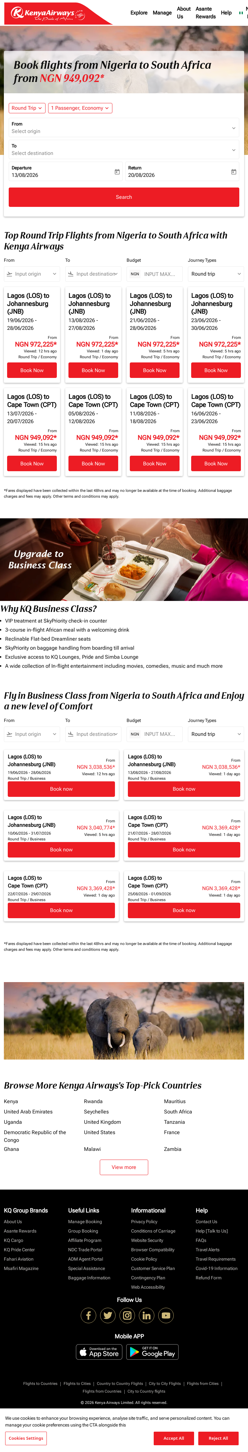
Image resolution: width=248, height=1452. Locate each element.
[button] (80, 108)
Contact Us (206, 1221)
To (14, 145)
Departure (21, 167)
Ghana (11, 1149)
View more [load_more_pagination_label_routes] (124, 1167)
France (172, 1132)
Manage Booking (85, 1221)
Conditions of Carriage (153, 1231)
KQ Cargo (13, 1240)
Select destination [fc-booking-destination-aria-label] (32, 153)
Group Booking (83, 1231)
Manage (162, 13)
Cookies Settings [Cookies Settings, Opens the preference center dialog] (26, 1438)
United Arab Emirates (28, 1112)
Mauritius (175, 1101)
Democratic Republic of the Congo (35, 1136)
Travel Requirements (216, 1259)
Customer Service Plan (153, 1268)
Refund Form (209, 1277)
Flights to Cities (77, 1383)
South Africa (178, 1112)
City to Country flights (146, 1391)
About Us (184, 13)
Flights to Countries (40, 1383)
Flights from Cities (203, 1383)
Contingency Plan (148, 1277)
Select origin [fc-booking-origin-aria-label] (26, 131)
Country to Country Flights (120, 1383)
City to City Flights (165, 1383)
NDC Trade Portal (85, 1249)
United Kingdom (102, 1122)
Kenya (11, 1101)
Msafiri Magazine (21, 1268)
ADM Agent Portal (85, 1259)
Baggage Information (89, 1277)
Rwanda (93, 1101)
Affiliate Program (84, 1240)
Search (124, 197)
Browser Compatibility (152, 1249)
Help (226, 13)
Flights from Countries (102, 1391)
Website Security (147, 1240)
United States (99, 1132)
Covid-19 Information (217, 1268)
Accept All (174, 1438)
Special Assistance (86, 1268)
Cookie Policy (144, 1259)
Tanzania (174, 1122)
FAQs (201, 1240)
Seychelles (96, 1112)
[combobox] (35, 274)
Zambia (172, 1149)
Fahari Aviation (19, 1259)
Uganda (13, 1122)
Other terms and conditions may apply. (86, 496)
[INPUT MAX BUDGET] (160, 274)
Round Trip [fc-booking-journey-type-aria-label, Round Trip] (24, 108)
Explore (139, 13)
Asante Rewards (206, 13)
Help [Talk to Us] (212, 1231)
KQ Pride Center (19, 1249)
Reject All (218, 1438)
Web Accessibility (148, 1287)
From (17, 124)
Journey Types (202, 260)
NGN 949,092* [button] (72, 78)
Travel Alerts (208, 1249)
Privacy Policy (144, 1221)
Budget (134, 260)
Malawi (92, 1149)
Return (134, 167)
